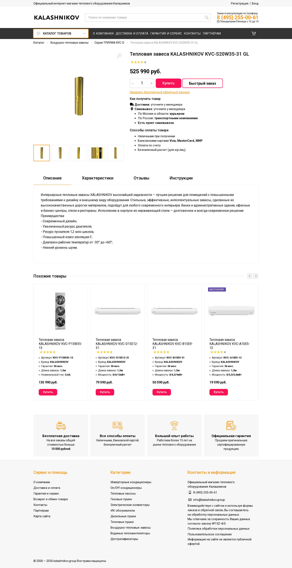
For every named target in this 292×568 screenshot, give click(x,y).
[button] (254, 33)
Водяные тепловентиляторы (130, 533)
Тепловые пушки (122, 522)
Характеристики (97, 178)
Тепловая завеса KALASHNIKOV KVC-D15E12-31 (117, 344)
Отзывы (141, 178)
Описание (52, 178)
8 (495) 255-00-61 (238, 18)
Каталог (38, 42)
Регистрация (239, 3)
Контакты (40, 505)
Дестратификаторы (124, 539)
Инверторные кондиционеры (131, 482)
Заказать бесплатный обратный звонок (160, 92)
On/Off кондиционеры (126, 488)
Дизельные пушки (123, 516)
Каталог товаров (61, 33)
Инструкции (181, 178)
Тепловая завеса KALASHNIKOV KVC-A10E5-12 (229, 344)
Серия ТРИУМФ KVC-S (109, 42)
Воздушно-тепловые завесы (69, 42)
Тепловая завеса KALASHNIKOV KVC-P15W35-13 (60, 344)
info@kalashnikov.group (209, 500)
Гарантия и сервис (46, 493)
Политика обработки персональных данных (218, 528)
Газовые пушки (121, 499)
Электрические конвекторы (130, 505)
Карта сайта (41, 516)
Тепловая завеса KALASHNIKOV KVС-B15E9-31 (172, 344)
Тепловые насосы (123, 493)
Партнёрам (41, 510)
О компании (41, 482)
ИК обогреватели (123, 510)
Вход (255, 3)
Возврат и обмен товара (50, 499)
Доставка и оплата (46, 488)
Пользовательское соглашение (210, 534)
